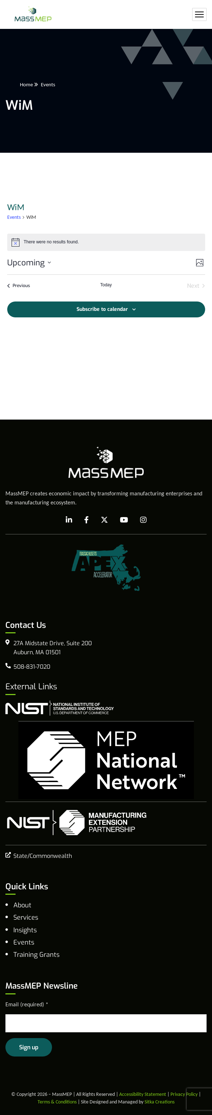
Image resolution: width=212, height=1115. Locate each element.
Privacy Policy (184, 1094)
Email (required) (26, 1004)
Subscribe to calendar (102, 309)
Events (14, 217)
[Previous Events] (18, 286)
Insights (25, 930)
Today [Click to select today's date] (106, 284)
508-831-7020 (31, 667)
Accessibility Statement (142, 1094)
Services (25, 917)
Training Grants (36, 954)
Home (26, 84)
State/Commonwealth (42, 856)
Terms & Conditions (57, 1102)
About (22, 905)
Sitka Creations (159, 1102)
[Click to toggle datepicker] (29, 263)
